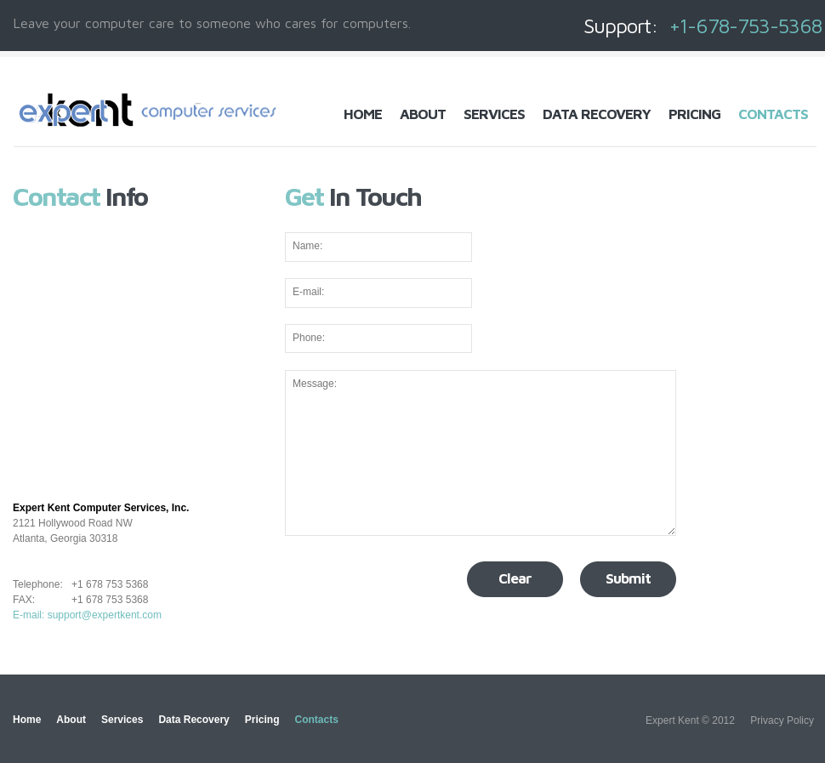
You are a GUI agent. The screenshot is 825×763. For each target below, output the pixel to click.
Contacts (773, 113)
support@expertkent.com (105, 615)
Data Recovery (597, 113)
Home (363, 113)
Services (494, 113)
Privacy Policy (782, 720)
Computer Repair (150, 110)
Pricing (694, 113)
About (423, 113)
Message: (480, 453)
